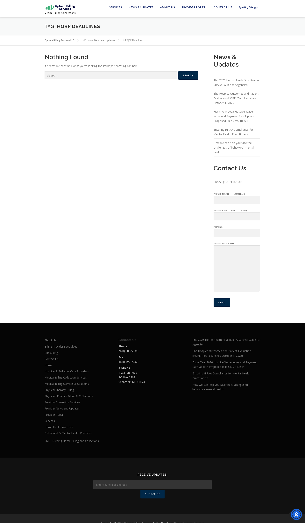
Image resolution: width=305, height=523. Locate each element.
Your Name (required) (237, 197)
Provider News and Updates (62, 408)
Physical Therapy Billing (59, 390)
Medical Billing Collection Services (66, 377)
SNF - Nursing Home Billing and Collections (72, 441)
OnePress (167, 514)
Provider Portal (194, 7)
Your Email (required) (237, 213)
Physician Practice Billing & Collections (69, 396)
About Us (167, 7)
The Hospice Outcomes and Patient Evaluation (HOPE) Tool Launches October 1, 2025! (236, 98)
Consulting (51, 353)
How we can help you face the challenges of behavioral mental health (234, 147)
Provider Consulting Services (62, 402)
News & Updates (141, 7)
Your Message (237, 267)
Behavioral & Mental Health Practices (68, 433)
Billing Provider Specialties (61, 346)
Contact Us (223, 7)
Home (48, 365)
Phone (237, 230)
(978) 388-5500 (249, 7)
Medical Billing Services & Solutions (67, 384)
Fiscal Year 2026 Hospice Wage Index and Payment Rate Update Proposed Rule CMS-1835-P (234, 116)
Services (115, 7)
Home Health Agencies (59, 427)
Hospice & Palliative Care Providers (67, 371)
